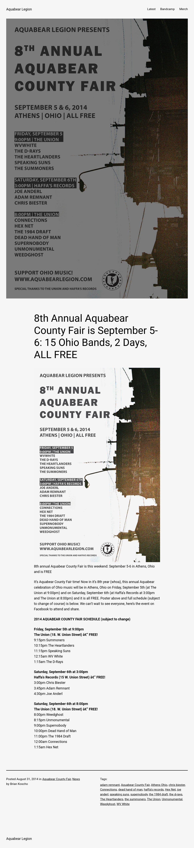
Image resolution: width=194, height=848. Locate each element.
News (76, 779)
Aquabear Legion (19, 9)
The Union (154, 799)
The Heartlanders (111, 799)
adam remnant (110, 785)
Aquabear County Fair (56, 779)
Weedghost (107, 804)
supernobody (139, 794)
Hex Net (170, 789)
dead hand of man (130, 789)
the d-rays (175, 794)
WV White (123, 804)
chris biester (177, 785)
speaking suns (119, 794)
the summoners (135, 799)
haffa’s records (154, 789)
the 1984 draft (158, 794)
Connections (108, 789)
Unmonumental (172, 799)
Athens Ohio (159, 785)
